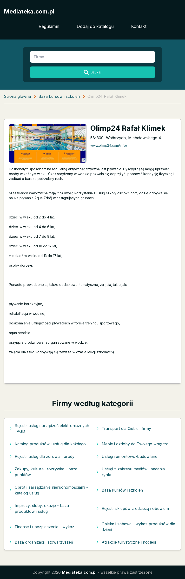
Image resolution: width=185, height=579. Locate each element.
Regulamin (49, 26)
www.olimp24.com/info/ (108, 145)
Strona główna (17, 96)
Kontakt (138, 26)
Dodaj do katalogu (95, 26)
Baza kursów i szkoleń (59, 96)
